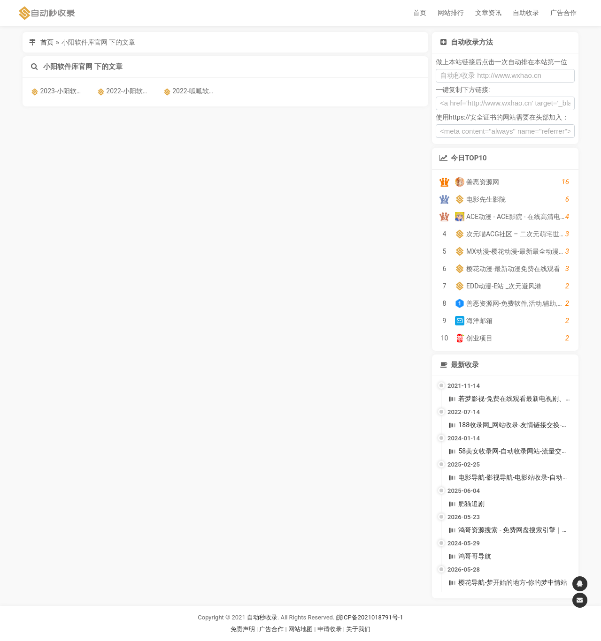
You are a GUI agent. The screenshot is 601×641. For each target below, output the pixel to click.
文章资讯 (488, 12)
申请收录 (329, 629)
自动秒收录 (262, 617)
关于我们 (358, 629)
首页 (419, 12)
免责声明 (243, 629)
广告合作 (563, 12)
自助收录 (526, 12)
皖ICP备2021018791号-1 (369, 617)
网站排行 (451, 12)
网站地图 (301, 629)
